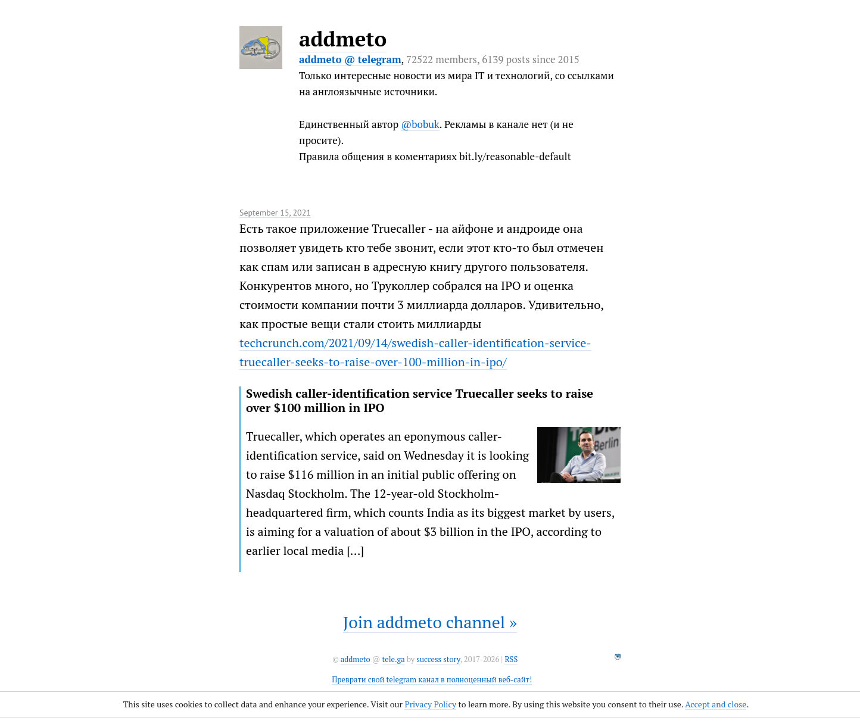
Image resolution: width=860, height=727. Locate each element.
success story (438, 659)
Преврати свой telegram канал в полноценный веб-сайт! (432, 680)
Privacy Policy (430, 704)
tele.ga (393, 659)
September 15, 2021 (275, 212)
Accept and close (715, 704)
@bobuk (420, 124)
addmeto (343, 38)
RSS (511, 659)
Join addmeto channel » (430, 622)
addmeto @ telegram (350, 59)
